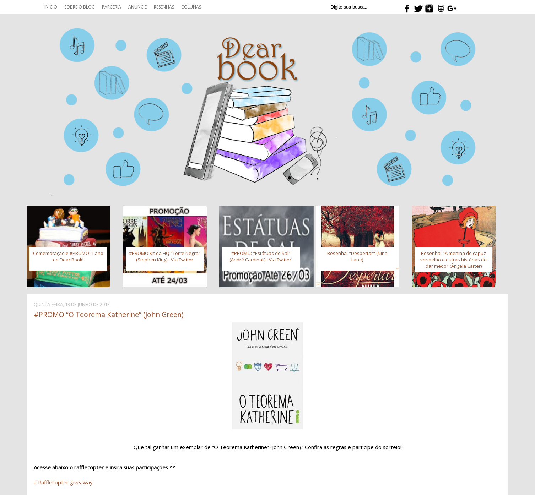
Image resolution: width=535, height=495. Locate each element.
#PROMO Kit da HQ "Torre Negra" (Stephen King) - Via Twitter (165, 256)
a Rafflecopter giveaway (63, 482)
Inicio (50, 7)
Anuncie (137, 7)
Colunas (191, 7)
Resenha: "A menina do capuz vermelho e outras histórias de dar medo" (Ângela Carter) (453, 259)
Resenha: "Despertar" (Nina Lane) (357, 256)
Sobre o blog (79, 7)
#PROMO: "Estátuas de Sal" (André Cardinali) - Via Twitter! (260, 256)
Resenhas (164, 7)
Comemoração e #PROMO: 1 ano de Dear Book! (68, 256)
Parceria (111, 7)
